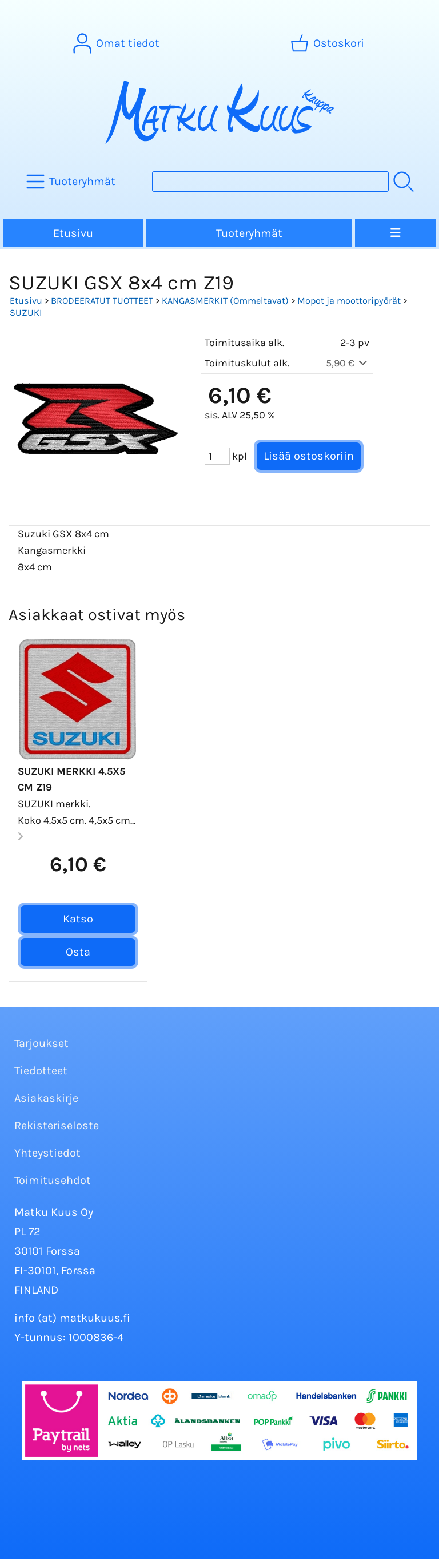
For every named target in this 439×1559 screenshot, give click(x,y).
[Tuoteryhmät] (72, 181)
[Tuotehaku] (270, 181)
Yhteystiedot (47, 1152)
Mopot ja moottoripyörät (349, 300)
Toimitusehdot (52, 1180)
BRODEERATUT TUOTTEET (102, 300)
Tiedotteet (40, 1070)
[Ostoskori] (328, 43)
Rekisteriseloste (56, 1125)
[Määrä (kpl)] (217, 456)
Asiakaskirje (46, 1098)
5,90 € (348, 363)
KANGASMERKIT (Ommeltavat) (225, 300)
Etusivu (73, 233)
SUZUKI (26, 312)
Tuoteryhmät (249, 233)
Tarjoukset (41, 1043)
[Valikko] (395, 233)
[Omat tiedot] (117, 43)
